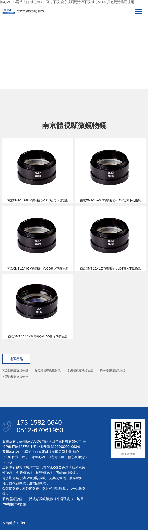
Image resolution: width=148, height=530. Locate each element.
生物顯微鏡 (37, 483)
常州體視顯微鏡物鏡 (80, 370)
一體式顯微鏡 (36, 499)
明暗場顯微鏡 (12, 499)
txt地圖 (20, 504)
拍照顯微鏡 (44, 473)
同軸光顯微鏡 (66, 473)
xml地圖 (78, 499)
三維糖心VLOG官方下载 (46, 457)
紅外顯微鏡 (30, 488)
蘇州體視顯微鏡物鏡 (112, 370)
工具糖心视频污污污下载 (20, 467)
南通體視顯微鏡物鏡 (15, 376)
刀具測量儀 (57, 478)
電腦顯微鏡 (10, 478)
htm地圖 (8, 504)
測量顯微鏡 (24, 473)
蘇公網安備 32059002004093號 (56, 446)
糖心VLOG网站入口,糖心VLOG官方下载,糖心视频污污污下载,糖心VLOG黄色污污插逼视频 (67, 2)
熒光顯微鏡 (10, 488)
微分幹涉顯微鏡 (54, 488)
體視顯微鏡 (17, 483)
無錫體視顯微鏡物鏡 (48, 370)
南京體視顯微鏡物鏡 (15, 370)
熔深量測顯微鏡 (34, 478)
